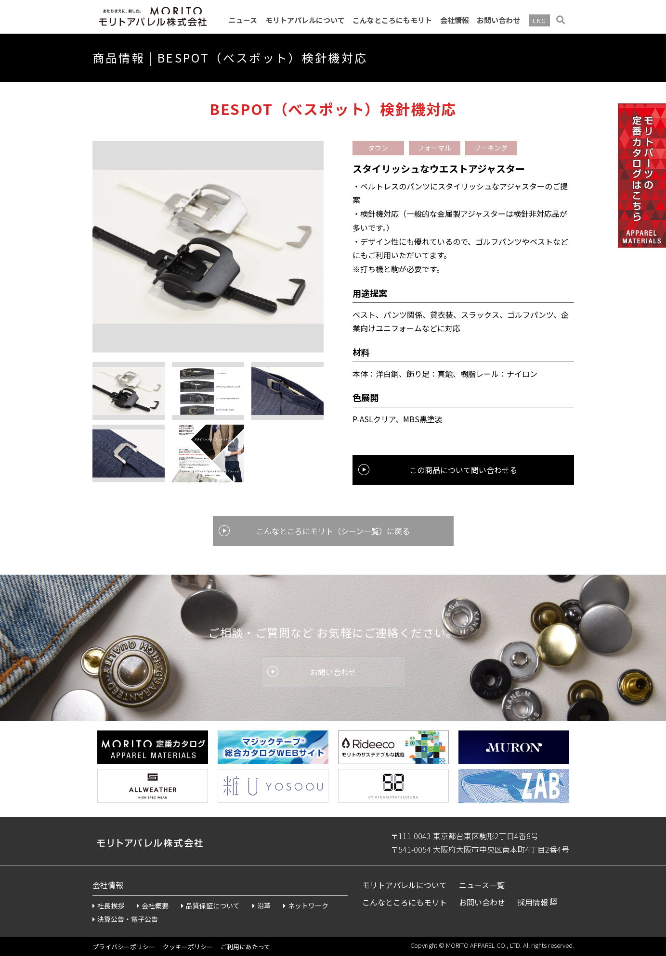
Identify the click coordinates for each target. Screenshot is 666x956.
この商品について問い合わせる (463, 470)
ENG (539, 20)
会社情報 (454, 20)
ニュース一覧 (482, 885)
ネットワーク (305, 905)
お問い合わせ (498, 20)
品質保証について (210, 905)
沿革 (261, 905)
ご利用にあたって (245, 946)
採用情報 (532, 902)
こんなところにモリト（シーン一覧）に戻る (333, 531)
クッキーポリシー (188, 946)
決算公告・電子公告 (125, 919)
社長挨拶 (108, 905)
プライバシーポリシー (123, 946)
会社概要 (153, 905)
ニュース (243, 20)
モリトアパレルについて (305, 20)
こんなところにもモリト (392, 20)
